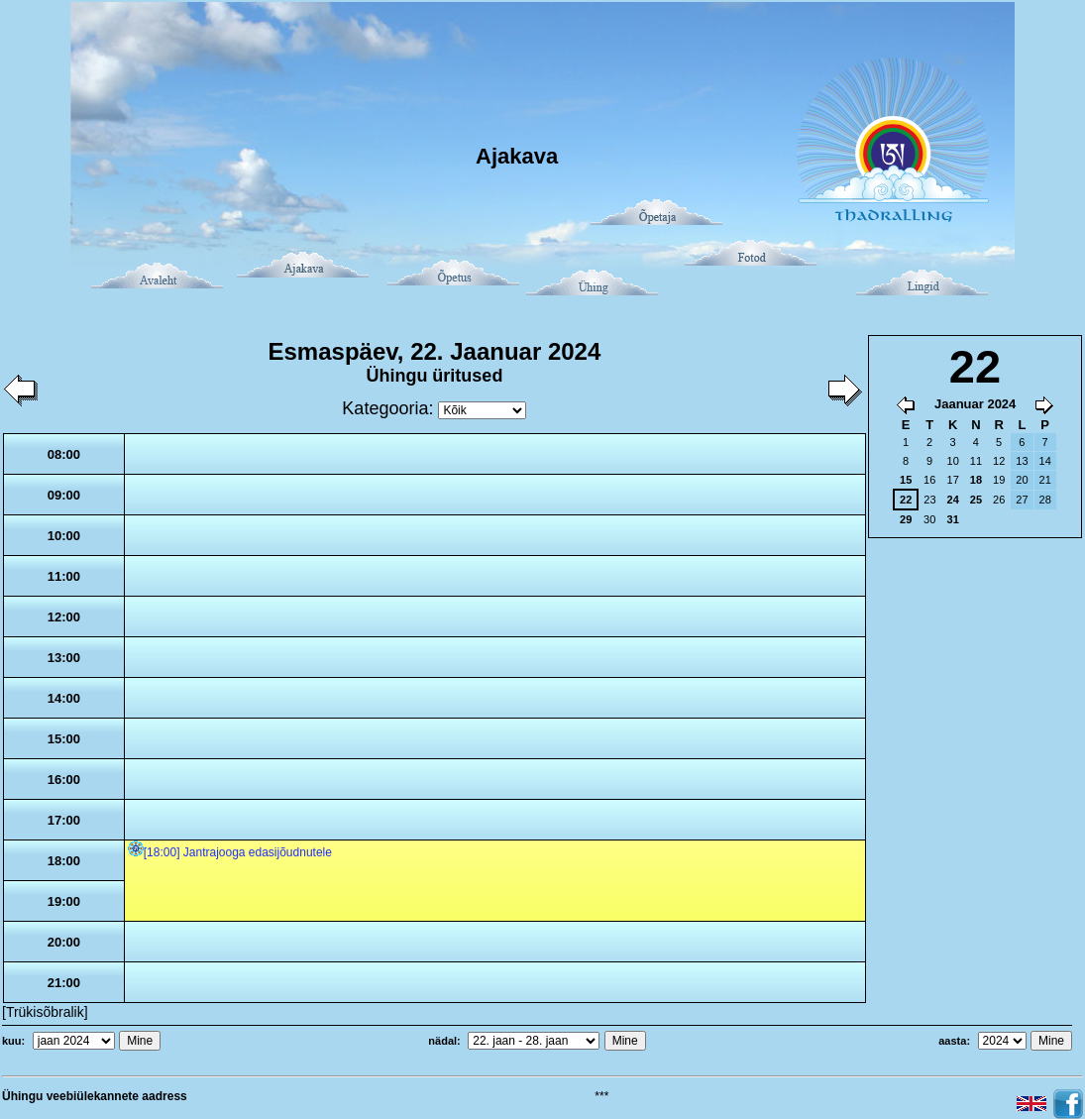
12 (999, 461)
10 (953, 461)
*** (601, 1096)
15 (906, 480)
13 (1022, 461)
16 (929, 480)
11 (976, 461)
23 (929, 499)
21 (1045, 480)
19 (999, 480)
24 (953, 499)
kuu (12, 1041)
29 (906, 519)
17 (953, 480)
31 (953, 519)
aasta (952, 1041)
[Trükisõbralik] (45, 1012)
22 (906, 499)
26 (999, 499)
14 (1045, 461)
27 (1022, 499)
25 (976, 499)
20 (1022, 480)
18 (976, 480)
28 (1045, 499)
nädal (442, 1041)
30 (929, 519)
